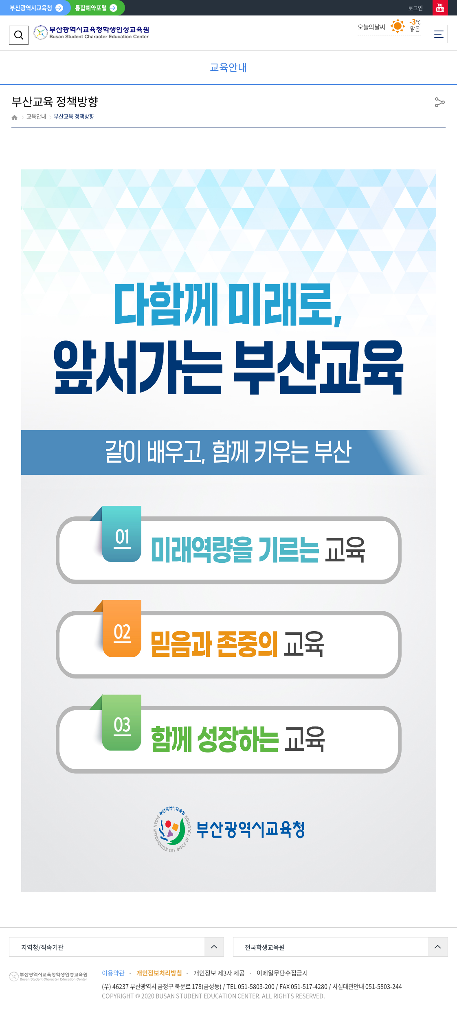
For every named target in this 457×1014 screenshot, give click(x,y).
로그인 (415, 8)
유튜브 (440, 7)
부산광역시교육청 (31, 7)
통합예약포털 (91, 7)
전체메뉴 (439, 31)
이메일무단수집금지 (282, 972)
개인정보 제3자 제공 (219, 972)
